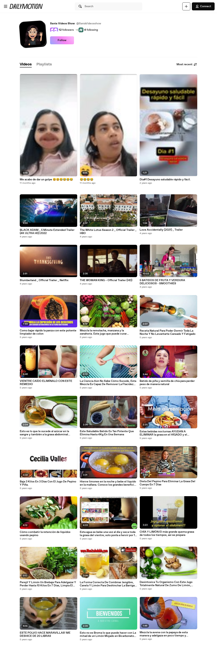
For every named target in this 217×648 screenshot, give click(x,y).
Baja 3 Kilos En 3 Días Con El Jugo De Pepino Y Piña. (48, 483)
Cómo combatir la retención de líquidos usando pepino (45, 533)
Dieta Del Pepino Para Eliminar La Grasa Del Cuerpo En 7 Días (167, 483)
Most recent (187, 64)
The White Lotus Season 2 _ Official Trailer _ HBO (108, 231)
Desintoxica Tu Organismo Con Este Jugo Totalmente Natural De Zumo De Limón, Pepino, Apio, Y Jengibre (166, 584)
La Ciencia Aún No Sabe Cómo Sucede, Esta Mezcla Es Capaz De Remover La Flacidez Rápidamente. (108, 382)
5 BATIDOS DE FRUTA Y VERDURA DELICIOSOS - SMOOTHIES (162, 282)
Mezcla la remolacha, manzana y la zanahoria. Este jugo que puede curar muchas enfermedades (103, 332)
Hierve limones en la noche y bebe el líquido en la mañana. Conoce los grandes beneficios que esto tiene (108, 483)
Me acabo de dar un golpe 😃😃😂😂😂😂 (46, 179)
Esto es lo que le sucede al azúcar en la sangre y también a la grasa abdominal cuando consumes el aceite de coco (44, 433)
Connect (203, 6)
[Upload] (186, 6)
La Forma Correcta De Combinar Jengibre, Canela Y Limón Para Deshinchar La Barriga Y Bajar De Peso (108, 584)
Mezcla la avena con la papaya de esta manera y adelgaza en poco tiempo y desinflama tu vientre (164, 634)
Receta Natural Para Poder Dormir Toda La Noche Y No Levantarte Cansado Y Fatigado (167, 332)
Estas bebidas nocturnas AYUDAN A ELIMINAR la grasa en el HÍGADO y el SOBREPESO (163, 433)
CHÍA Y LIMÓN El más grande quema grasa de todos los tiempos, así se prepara (167, 533)
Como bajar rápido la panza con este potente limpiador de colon (48, 332)
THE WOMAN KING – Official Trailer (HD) (106, 280)
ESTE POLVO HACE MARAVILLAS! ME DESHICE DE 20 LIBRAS (45, 634)
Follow (62, 40)
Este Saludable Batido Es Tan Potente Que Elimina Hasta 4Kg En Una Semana (107, 433)
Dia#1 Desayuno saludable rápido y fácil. (165, 179)
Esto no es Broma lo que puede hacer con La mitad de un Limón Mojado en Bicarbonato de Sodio (108, 634)
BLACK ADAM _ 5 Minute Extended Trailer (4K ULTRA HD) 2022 (47, 231)
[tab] (26, 64)
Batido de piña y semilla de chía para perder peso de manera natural (167, 382)
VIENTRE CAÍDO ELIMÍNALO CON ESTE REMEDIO (46, 382)
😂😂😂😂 (86, 179)
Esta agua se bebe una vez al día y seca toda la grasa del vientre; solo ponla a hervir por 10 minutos (108, 533)
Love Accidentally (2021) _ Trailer (161, 229)
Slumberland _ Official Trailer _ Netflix (44, 280)
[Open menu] (5, 6)
